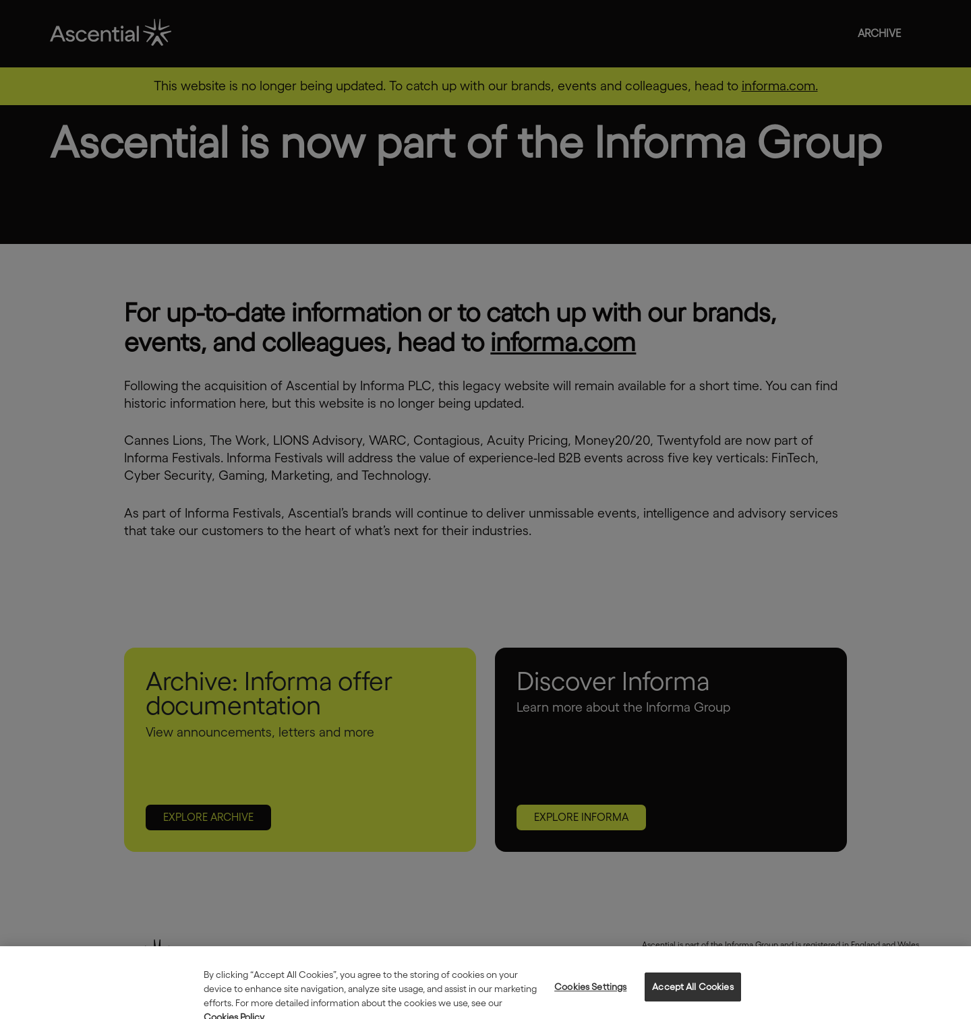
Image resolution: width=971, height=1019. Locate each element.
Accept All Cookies (693, 994)
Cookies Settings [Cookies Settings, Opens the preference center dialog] (590, 994)
